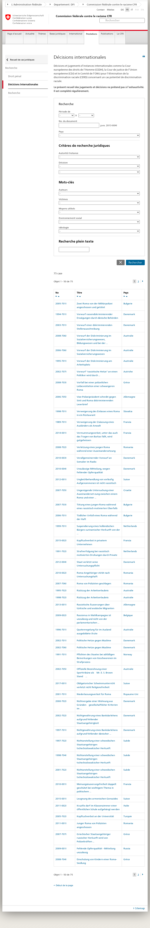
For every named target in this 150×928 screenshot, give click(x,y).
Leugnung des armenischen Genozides (97, 798)
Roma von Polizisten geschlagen (94, 583)
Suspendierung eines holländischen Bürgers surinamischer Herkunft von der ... (98, 530)
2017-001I (60, 683)
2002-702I (60, 715)
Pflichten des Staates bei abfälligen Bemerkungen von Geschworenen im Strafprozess (96, 658)
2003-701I (60, 325)
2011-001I (60, 823)
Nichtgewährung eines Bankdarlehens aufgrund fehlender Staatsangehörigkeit (97, 719)
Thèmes (42, 34)
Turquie (127, 816)
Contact (100, 10)
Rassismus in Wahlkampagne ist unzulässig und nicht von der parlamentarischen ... (94, 619)
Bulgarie (127, 303)
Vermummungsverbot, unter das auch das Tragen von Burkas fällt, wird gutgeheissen (97, 436)
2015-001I (60, 798)
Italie (126, 805)
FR (127, 9)
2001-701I (60, 694)
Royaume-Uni (130, 694)
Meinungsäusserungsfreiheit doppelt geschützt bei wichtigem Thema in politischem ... (96, 788)
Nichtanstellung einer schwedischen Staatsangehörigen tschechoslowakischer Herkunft (96, 744)
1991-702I (60, 551)
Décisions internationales (23, 84)
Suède (126, 740)
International (75, 34)
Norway (127, 654)
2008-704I (60, 859)
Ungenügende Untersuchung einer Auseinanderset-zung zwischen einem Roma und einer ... (97, 494)
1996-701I (60, 629)
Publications (107, 34)
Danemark (129, 314)
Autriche (128, 371)
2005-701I (60, 303)
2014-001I (60, 432)
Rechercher (135, 262)
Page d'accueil (14, 34)
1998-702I (60, 597)
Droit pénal (14, 76)
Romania (128, 447)
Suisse (126, 479)
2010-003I (60, 457)
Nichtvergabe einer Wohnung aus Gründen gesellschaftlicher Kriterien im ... (97, 705)
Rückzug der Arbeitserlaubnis (93, 590)
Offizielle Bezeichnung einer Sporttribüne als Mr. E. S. (95, 672)
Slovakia (127, 411)
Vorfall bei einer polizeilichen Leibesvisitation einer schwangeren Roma (96, 386)
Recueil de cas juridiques (21, 59)
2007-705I (60, 490)
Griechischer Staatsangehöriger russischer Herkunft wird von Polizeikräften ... (94, 838)
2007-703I (60, 504)
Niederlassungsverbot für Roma (94, 694)
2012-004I (60, 561)
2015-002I (60, 540)
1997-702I (60, 740)
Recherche (11, 67)
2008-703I (60, 382)
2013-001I (60, 604)
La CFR (120, 34)
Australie (128, 335)
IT (132, 9)
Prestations (91, 34)
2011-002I (60, 805)
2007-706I (60, 583)
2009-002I (60, 615)
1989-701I (60, 421)
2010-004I (60, 468)
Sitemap (140, 908)
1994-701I (60, 314)
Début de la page (64, 885)
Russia (126, 848)
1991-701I (60, 654)
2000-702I (60, 701)
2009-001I (60, 848)
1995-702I (60, 590)
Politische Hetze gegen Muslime (94, 640)
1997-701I (60, 730)
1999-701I (60, 526)
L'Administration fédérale (24, 4)
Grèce (126, 382)
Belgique (128, 615)
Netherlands (130, 526)
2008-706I (60, 335)
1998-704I (60, 755)
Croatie (127, 490)
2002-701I (60, 640)
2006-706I (60, 350)
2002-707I (60, 371)
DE (122, 9)
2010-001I (60, 784)
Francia (127, 421)
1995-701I (60, 360)
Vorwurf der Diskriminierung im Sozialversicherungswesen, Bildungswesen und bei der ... (94, 339)
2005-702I (60, 816)
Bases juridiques (57, 34)
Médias (110, 10)
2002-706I (60, 647)
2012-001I (60, 479)
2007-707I (60, 834)
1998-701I (60, 411)
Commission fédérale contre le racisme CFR (110, 4)
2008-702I (60, 447)
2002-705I (60, 668)
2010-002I (60, 572)
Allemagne (129, 396)
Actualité (29, 34)
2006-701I (60, 515)
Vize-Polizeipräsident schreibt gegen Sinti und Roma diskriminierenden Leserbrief (96, 400)
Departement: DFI (62, 4)
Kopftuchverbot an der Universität (95, 816)
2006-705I (60, 396)
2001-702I (60, 769)
